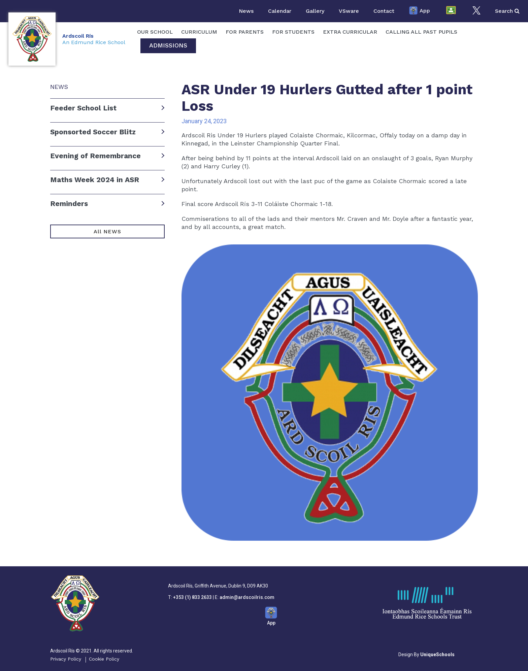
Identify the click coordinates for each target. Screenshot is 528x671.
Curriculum (199, 32)
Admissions (168, 45)
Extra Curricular (350, 32)
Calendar (279, 11)
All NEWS (107, 231)
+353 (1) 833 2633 (192, 597)
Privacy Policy (65, 659)
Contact (383, 11)
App (419, 11)
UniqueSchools (437, 654)
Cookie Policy (104, 659)
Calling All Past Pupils (421, 32)
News (246, 11)
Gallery (315, 11)
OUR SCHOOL (155, 32)
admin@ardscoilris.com (247, 597)
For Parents (245, 32)
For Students (293, 32)
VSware (349, 11)
